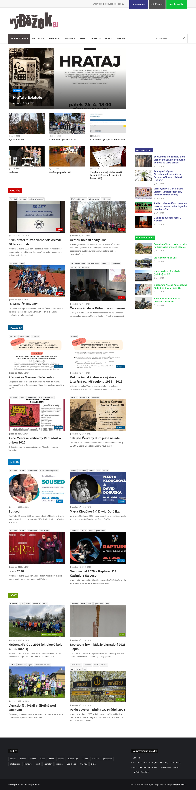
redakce (17, 103)
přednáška (116, 263)
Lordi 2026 (16, 571)
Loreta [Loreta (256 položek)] (85, 759)
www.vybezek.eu (15, 784)
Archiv (121, 38)
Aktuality (38, 38)
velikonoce (106, 199)
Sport (83, 38)
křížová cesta (94, 199)
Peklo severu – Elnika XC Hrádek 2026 (97, 709)
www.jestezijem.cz (180, 784)
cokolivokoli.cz (177, 4)
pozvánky (35, 336)
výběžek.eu (157, 4)
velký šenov (24, 336)
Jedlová (12, 665)
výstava (74, 336)
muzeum (23, 199)
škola (22, 263)
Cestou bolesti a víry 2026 (88, 240)
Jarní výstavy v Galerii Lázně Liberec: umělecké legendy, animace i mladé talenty (168, 191)
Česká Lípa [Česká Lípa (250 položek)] (71, 764)
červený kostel (93, 263)
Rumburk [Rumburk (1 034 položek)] (28, 764)
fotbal (45, 604)
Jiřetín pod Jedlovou (78, 199)
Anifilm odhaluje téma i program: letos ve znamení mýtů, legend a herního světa (170, 206)
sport (21, 604)
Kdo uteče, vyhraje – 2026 (62, 139)
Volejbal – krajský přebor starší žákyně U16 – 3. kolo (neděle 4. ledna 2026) (106, 175)
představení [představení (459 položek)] (15, 764)
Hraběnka (13, 172)
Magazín (96, 38)
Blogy (109, 38)
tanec (91, 531)
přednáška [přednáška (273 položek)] (107, 759)
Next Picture (44, 531)
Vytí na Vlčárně (16, 139)
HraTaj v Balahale (141, 772)
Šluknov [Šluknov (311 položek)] (83, 764)
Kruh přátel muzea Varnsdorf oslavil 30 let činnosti (156, 767)
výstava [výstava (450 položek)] (59, 764)
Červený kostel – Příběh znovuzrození (97, 308)
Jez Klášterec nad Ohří (165, 257)
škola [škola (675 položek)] (93, 764)
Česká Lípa (84, 397)
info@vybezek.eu (32, 784)
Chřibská (36, 604)
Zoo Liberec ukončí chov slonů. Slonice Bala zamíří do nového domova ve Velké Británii (170, 159)
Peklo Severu (76, 665)
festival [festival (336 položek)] (33, 759)
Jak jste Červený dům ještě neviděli (95, 438)
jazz (98, 471)
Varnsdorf (13, 199)
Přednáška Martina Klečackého (31, 377)
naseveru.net (138, 4)
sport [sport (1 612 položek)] (38, 764)
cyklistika (104, 665)
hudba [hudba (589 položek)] (42, 759)
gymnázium (98, 604)
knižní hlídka (84, 267)
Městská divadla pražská (49, 471)
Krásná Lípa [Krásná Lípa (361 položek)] (73, 759)
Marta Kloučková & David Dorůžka (95, 511)
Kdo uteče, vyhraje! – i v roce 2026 (107, 139)
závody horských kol (78, 669)
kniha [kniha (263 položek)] (51, 759)
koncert (91, 471)
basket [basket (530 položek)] (12, 759)
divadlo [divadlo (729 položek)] (23, 759)
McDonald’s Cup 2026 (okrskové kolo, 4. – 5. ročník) (157, 762)
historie (73, 267)
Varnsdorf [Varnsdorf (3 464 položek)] (48, 764)
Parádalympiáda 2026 (60, 172)
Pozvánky (55, 38)
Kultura (70, 38)
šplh (107, 604)
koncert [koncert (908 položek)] (61, 759)
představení (32, 471)
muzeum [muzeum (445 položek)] (95, 759)
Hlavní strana (19, 38)
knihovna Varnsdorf (36, 199)
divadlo (22, 471)
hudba (73, 471)
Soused (14, 511)
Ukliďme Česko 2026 (24, 304)
